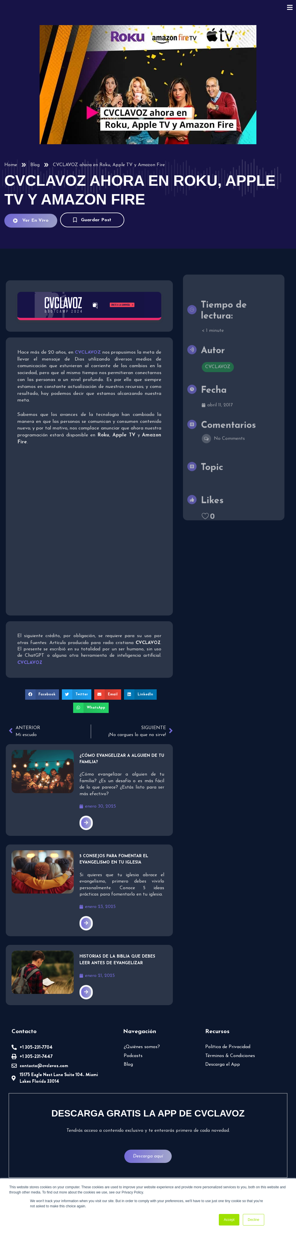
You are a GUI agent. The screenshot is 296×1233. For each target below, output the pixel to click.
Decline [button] (253, 1220)
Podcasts (133, 1056)
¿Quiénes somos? (142, 1047)
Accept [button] (229, 1220)
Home (10, 165)
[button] (42, 694)
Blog (35, 165)
